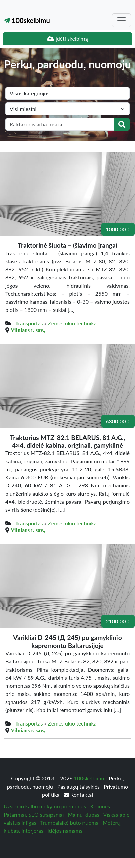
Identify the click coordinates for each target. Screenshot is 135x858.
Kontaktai (78, 794)
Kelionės (100, 806)
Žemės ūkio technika (72, 323)
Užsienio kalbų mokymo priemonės (45, 806)
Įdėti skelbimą (67, 38)
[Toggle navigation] (121, 20)
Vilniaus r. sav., (28, 330)
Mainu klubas (83, 814)
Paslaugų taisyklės (79, 786)
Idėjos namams (64, 830)
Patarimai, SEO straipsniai (34, 814)
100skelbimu (27, 20)
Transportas (29, 323)
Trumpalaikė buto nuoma (69, 822)
